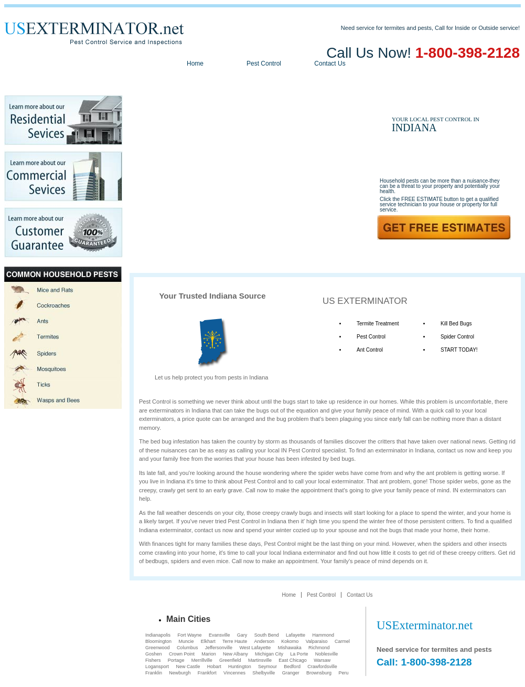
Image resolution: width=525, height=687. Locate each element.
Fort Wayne (189, 635)
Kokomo (289, 641)
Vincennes (234, 672)
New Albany (235, 654)
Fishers (153, 660)
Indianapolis (157, 635)
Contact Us (329, 63)
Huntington (239, 666)
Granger (290, 672)
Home (195, 63)
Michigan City (269, 654)
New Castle (188, 666)
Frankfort (207, 672)
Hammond (323, 635)
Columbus (187, 647)
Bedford (292, 666)
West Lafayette (255, 647)
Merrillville (201, 660)
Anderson (264, 641)
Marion (208, 654)
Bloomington (158, 641)
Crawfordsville (322, 666)
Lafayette (295, 635)
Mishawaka (290, 647)
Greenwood (157, 647)
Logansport (157, 666)
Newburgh (179, 672)
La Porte (299, 654)
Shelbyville (263, 672)
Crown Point (182, 654)
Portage (176, 660)
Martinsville (260, 660)
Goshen (153, 654)
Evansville (219, 635)
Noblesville (326, 654)
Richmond (319, 647)
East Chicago (292, 660)
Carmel (342, 641)
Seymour (267, 666)
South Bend (266, 635)
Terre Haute (234, 641)
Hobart (214, 666)
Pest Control (264, 63)
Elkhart (208, 641)
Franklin (153, 672)
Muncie (186, 641)
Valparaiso (317, 641)
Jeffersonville (218, 647)
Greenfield (230, 660)
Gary (242, 635)
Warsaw (322, 660)
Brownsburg (318, 672)
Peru (343, 672)
